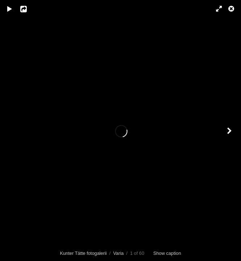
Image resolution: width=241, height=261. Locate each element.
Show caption (167, 253)
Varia (118, 253)
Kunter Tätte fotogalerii (83, 253)
